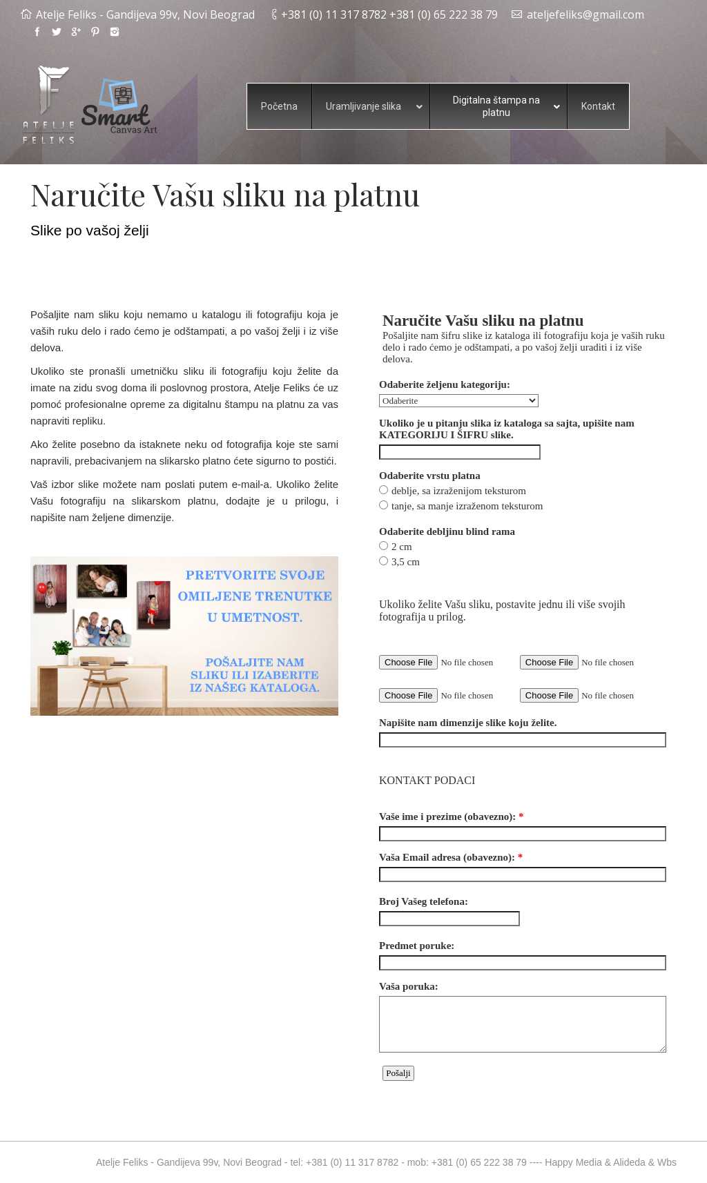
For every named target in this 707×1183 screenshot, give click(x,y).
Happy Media (573, 1162)
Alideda (629, 1162)
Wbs (667, 1162)
